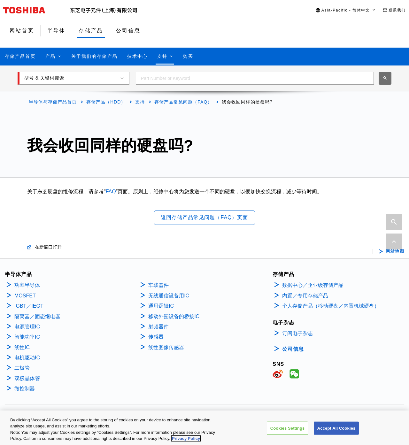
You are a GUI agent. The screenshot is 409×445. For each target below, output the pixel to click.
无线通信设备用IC (168, 295)
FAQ (111, 191)
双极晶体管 (27, 378)
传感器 (156, 337)
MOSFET (25, 295)
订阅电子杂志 (297, 333)
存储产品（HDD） (106, 101)
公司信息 (293, 349)
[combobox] (255, 78)
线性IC (22, 347)
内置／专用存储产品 (305, 295)
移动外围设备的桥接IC (173, 316)
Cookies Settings (287, 431)
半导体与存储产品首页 (53, 101)
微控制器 (24, 388)
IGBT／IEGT (28, 306)
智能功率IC (27, 337)
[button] (345, 10)
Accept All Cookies (336, 431)
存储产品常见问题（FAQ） (183, 101)
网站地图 (395, 251)
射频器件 (158, 326)
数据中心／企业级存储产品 (312, 285)
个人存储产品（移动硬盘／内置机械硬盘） (330, 306)
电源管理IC (27, 326)
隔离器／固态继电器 (37, 316)
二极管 (22, 368)
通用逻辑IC (161, 306)
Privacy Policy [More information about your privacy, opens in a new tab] (186, 442)
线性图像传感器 (166, 347)
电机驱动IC (27, 357)
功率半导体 (27, 285)
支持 (140, 101)
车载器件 (158, 285)
